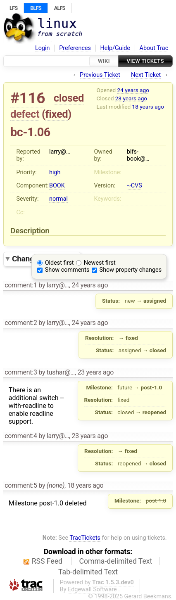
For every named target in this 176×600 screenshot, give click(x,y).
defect (24, 114)
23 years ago (131, 98)
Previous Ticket (100, 74)
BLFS (35, 8)
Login (42, 48)
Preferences (75, 48)
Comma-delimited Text (115, 561)
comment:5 (21, 485)
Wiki (104, 61)
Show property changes (131, 269)
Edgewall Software (92, 589)
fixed (56, 114)
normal (58, 198)
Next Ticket (146, 74)
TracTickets (84, 537)
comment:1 (21, 285)
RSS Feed (47, 561)
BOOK (57, 185)
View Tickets (145, 61)
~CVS (134, 185)
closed (69, 98)
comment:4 (21, 436)
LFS (13, 8)
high (54, 172)
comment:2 (21, 323)
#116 (27, 98)
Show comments (67, 269)
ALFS (59, 8)
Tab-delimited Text (88, 572)
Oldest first (59, 262)
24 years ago (133, 90)
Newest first (100, 262)
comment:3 (21, 372)
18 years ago (148, 106)
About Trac (154, 48)
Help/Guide (115, 48)
